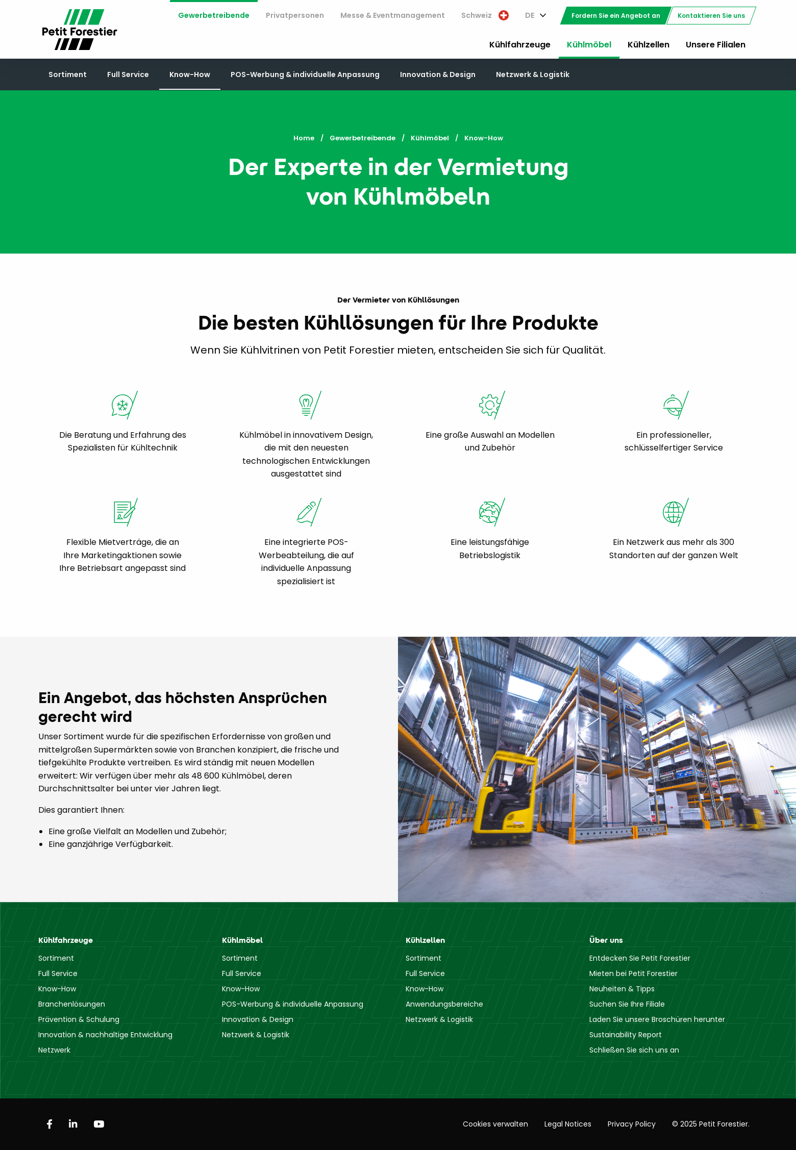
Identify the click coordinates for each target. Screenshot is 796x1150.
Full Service (128, 74)
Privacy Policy (632, 1124)
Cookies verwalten (495, 1124)
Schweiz (485, 15)
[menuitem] (214, 15)
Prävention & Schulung (78, 1019)
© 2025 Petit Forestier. (711, 1124)
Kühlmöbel (589, 45)
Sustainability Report (625, 1035)
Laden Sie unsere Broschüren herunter (657, 1019)
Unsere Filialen (715, 45)
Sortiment (67, 74)
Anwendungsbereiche (444, 1004)
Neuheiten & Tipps (622, 989)
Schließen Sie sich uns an (634, 1050)
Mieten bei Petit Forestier (633, 973)
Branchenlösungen (71, 1004)
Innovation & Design (438, 74)
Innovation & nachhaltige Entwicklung (105, 1035)
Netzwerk (54, 1050)
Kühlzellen (648, 45)
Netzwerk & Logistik (532, 74)
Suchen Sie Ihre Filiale (627, 1004)
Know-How (189, 74)
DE (529, 15)
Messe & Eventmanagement (392, 15)
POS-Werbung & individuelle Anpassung (305, 74)
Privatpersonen (295, 15)
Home (303, 138)
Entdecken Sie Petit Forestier (639, 958)
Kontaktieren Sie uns (711, 15)
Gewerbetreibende (214, 15)
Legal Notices (567, 1124)
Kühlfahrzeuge (520, 45)
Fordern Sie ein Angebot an (615, 15)
